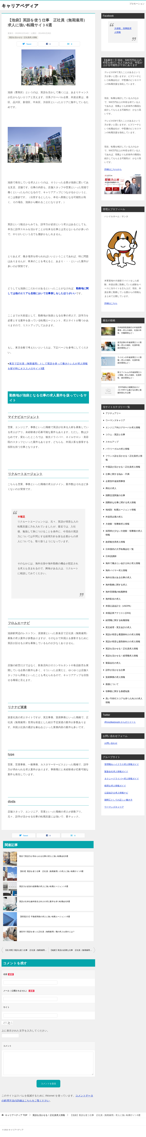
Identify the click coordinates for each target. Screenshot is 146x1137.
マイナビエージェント (23, 417)
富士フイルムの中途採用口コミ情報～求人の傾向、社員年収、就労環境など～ (129, 375)
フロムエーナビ (19, 623)
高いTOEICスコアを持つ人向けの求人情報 (124, 700)
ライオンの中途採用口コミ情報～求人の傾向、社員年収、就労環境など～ (129, 360)
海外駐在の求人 (113, 599)
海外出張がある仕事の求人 (119, 577)
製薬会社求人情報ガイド (116, 771)
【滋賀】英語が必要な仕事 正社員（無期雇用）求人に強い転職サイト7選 (72, 950)
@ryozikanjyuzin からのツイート (120, 722)
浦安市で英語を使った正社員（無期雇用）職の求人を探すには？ (47, 932)
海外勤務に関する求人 (116, 584)
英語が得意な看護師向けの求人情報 (123, 634)
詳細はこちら (110, 303)
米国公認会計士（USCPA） (119, 606)
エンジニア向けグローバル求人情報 (123, 427)
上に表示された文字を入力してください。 (26, 1030)
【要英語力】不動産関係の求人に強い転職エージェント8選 (44, 917)
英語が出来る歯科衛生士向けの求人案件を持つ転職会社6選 (44, 901)
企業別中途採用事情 (115, 481)
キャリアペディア (21, 5)
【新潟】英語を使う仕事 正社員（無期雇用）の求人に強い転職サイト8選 (51, 871)
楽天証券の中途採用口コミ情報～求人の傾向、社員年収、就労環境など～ (129, 345)
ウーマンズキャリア (115, 420)
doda (11, 801)
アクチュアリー (113, 413)
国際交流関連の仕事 (115, 495)
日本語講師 (111, 556)
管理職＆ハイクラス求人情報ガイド (121, 764)
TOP (16, 1115)
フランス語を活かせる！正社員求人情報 (124, 458)
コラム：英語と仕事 (115, 434)
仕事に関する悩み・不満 (117, 474)
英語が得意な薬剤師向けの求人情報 (123, 641)
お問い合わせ (110, 743)
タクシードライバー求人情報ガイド (121, 778)
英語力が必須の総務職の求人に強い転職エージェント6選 (43, 886)
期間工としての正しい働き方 (118, 800)
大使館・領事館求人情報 (117, 524)
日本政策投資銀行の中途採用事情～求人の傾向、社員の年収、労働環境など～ (129, 330)
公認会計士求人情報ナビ (116, 793)
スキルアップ (112, 442)
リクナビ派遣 (17, 707)
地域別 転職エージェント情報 (121, 509)
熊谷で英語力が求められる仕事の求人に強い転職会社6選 (43, 856)
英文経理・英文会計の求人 (119, 627)
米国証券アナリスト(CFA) (118, 613)
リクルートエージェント (25, 474)
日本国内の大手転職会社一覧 (120, 549)
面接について (112, 684)
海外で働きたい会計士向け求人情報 (123, 563)
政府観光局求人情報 (115, 542)
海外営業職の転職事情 (116, 592)
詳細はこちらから (113, 169)
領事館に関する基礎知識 (117, 691)
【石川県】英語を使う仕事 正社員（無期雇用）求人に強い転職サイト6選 (26, 950)
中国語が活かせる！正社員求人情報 (123, 467)
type (11, 754)
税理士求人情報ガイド (115, 785)
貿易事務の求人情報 (115, 677)
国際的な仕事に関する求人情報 (121, 502)
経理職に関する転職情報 (117, 620)
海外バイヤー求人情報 (116, 570)
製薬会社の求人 (113, 663)
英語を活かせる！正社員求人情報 (23, 37)
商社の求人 (111, 488)
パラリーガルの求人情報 (117, 449)
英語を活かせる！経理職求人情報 (122, 655)
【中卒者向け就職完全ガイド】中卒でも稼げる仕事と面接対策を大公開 (129, 390)
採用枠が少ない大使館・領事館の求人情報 (124, 533)
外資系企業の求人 (114, 517)
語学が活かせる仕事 (115, 670)
